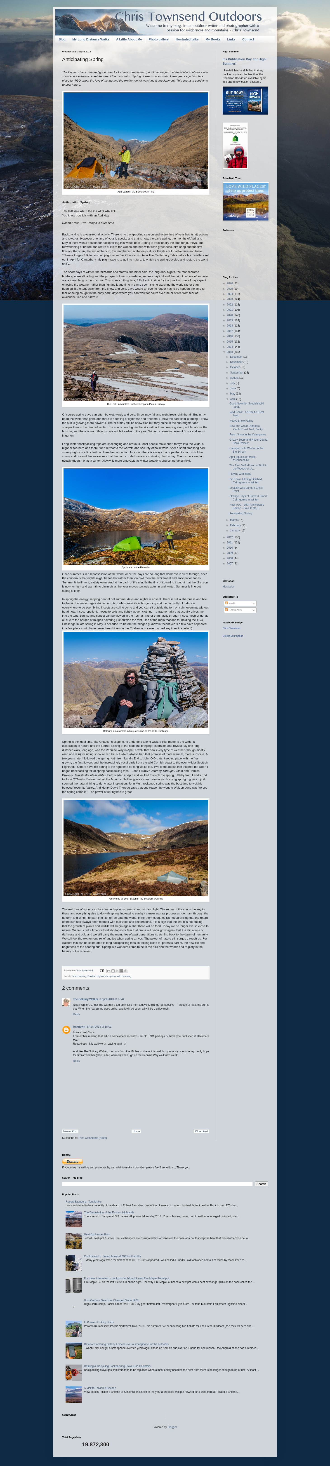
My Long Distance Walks (90, 39)
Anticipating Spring (240, 513)
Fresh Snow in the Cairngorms (247, 434)
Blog (62, 39)
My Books (212, 39)
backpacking (79, 976)
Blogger (172, 1427)
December (236, 356)
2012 (230, 537)
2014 (230, 346)
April (233, 399)
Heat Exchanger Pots (97, 1234)
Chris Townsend (231, 628)
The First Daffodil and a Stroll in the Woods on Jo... (248, 467)
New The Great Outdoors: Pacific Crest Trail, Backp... (247, 427)
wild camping (124, 976)
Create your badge (233, 635)
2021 (230, 309)
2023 (230, 299)
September (237, 372)
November (236, 362)
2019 (230, 320)
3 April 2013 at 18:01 (99, 1026)
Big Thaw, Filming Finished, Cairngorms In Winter (246, 481)
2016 (230, 336)
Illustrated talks (187, 39)
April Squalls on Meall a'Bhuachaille (242, 458)
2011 (230, 542)
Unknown (79, 1026)
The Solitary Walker (85, 999)
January (235, 530)
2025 (230, 288)
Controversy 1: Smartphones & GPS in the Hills (112, 1256)
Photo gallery (159, 39)
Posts (230, 603)
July (233, 383)
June (233, 388)
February (236, 525)
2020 (230, 315)
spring (112, 976)
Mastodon (229, 586)
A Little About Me (129, 39)
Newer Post (70, 1131)
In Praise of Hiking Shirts (99, 1322)
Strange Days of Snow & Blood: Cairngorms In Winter (248, 498)
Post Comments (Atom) (93, 1137)
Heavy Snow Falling (241, 420)
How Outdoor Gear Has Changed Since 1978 (111, 1300)
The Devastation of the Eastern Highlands (109, 1212)
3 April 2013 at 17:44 (111, 999)
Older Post (201, 1131)
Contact (248, 39)
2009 (230, 553)
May (233, 393)
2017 (230, 331)
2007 (230, 563)
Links (231, 39)
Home (136, 1131)
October (235, 367)
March (234, 520)
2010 (230, 547)
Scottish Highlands (97, 976)
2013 (230, 352)
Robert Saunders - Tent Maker (84, 1201)
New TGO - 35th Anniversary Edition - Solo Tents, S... (246, 506)
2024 (230, 294)
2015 (230, 341)
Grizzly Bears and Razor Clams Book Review (248, 441)
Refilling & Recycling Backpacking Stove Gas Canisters (117, 1366)
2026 (230, 283)
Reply (76, 1014)
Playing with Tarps (240, 473)
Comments (233, 610)
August (234, 377)
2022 (230, 304)
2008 (230, 558)
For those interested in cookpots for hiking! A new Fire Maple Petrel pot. (127, 1278)
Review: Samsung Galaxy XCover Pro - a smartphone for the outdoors (126, 1344)
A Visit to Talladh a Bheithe (100, 1388)
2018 (230, 325)
